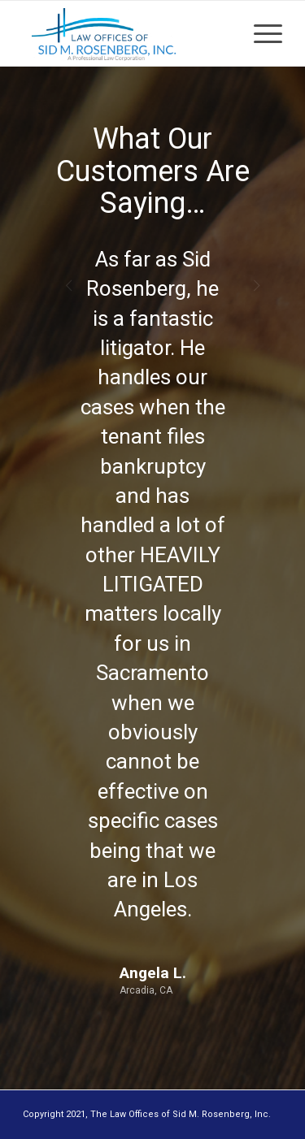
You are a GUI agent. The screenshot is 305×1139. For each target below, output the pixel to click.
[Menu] (259, 33)
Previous (59, 268)
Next (245, 268)
